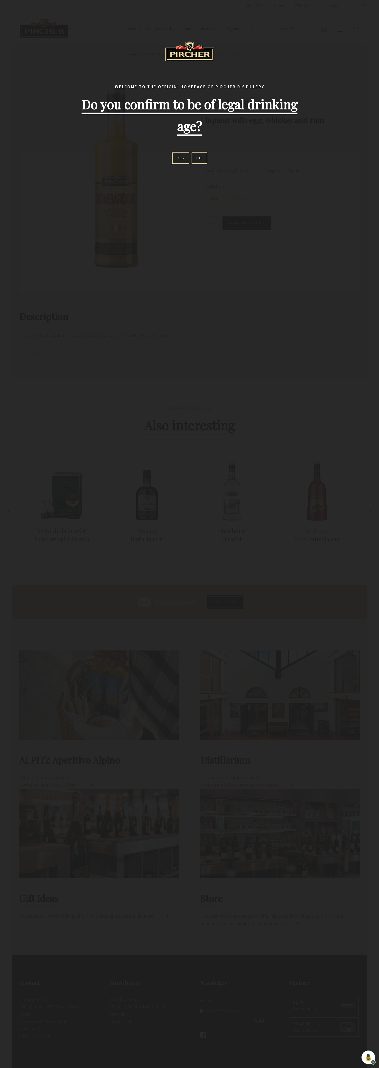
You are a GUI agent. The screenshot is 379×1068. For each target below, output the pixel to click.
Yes (180, 158)
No (199, 158)
